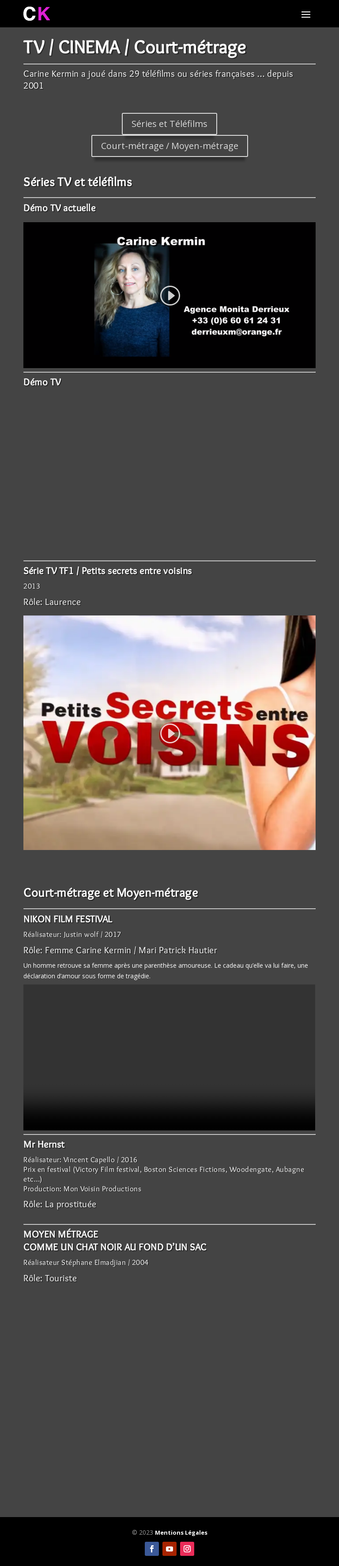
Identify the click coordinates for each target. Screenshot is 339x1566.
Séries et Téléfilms (169, 124)
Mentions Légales (181, 1532)
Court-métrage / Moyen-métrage (169, 146)
